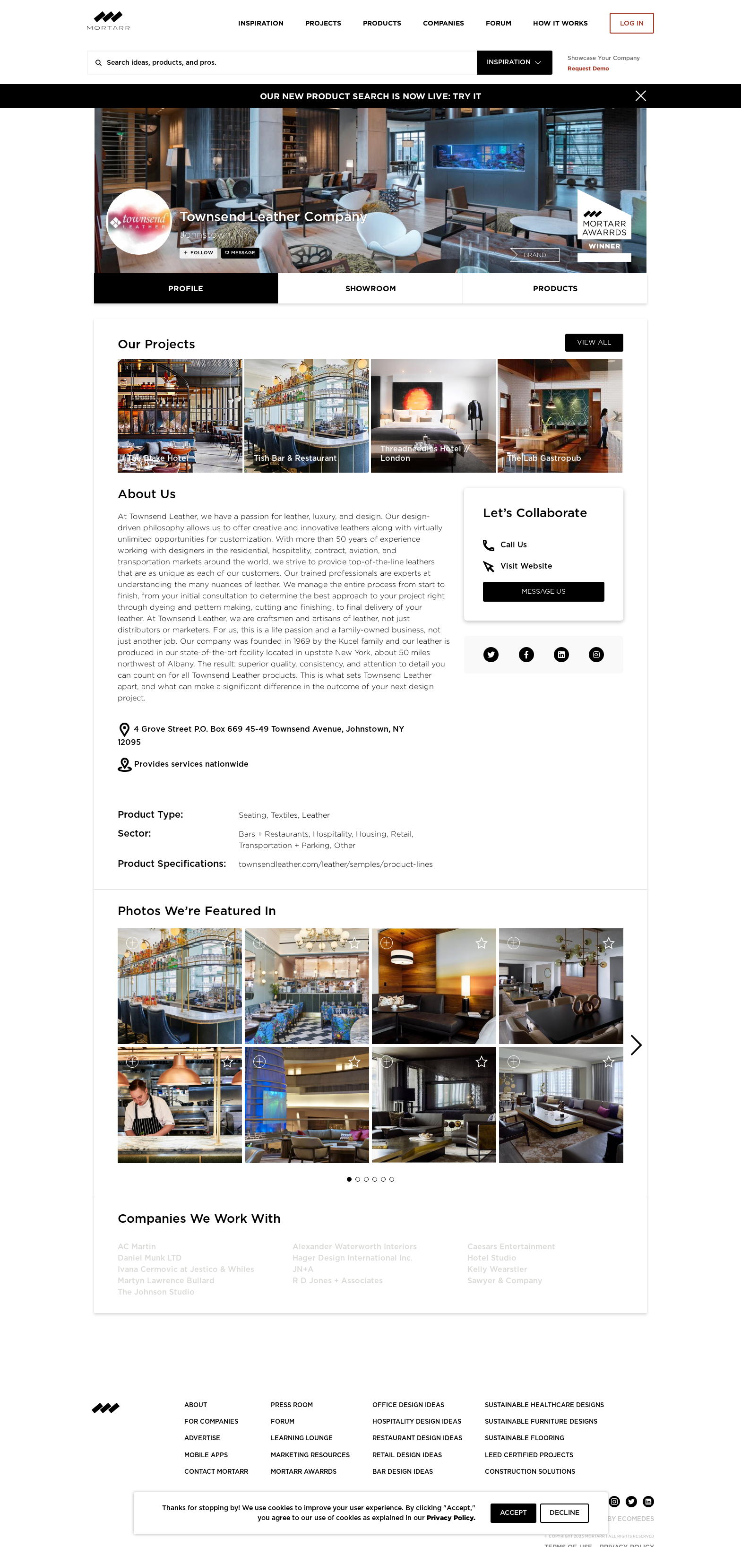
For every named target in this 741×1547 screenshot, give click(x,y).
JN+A (303, 1269)
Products (382, 22)
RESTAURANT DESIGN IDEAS (417, 1438)
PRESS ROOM (292, 1405)
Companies (443, 22)
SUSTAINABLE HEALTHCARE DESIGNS (544, 1405)
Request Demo (588, 68)
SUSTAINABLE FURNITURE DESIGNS (541, 1422)
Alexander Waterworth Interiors (355, 1247)
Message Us (544, 591)
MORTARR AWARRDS (303, 1472)
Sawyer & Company (505, 1281)
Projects (323, 22)
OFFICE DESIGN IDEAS (408, 1405)
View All (594, 342)
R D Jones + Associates (338, 1281)
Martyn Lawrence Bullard (166, 1281)
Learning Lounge (302, 1438)
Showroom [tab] (370, 288)
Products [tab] (555, 288)
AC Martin (137, 1247)
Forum (498, 22)
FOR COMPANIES (211, 1422)
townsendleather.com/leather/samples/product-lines (336, 864)
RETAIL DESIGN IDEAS (407, 1455)
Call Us (513, 545)
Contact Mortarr (216, 1472)
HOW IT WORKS (560, 22)
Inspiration (261, 22)
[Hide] (641, 96)
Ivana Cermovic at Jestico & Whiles (186, 1269)
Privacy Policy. (451, 1517)
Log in (632, 23)
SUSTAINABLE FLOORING (524, 1438)
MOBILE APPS (206, 1455)
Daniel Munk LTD (150, 1258)
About (195, 1405)
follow (201, 253)
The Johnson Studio (156, 1292)
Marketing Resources (310, 1455)
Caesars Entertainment (511, 1247)
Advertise (202, 1438)
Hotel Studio (492, 1258)
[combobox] (514, 63)
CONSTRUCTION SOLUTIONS (530, 1472)
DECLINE (564, 1513)
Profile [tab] (185, 288)
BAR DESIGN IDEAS (402, 1472)
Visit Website (526, 566)
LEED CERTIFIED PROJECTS (529, 1455)
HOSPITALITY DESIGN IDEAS (416, 1422)
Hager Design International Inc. (353, 1258)
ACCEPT (513, 1513)
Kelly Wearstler (497, 1269)
